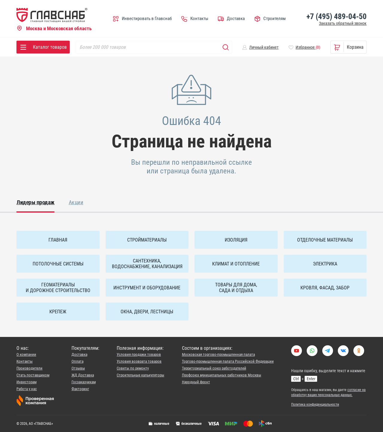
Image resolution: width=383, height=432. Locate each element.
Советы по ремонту (133, 368)
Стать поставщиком (32, 375)
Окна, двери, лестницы (147, 312)
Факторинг (80, 389)
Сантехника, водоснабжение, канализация (147, 263)
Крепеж (57, 312)
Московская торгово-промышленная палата (218, 354)
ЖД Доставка (83, 375)
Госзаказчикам (84, 382)
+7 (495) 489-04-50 (336, 16)
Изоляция (236, 240)
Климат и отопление (236, 264)
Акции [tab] (76, 202)
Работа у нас (26, 389)
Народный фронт (196, 382)
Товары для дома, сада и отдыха (236, 287)
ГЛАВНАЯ (57, 240)
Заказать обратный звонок (343, 23)
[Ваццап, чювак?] (312, 354)
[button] (260, 47)
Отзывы (78, 368)
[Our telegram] (327, 354)
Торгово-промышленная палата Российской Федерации (228, 361)
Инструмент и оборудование (146, 288)
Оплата (77, 361)
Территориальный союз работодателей (214, 368)
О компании (26, 354)
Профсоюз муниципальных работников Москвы (221, 375)
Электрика (325, 264)
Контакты (24, 361)
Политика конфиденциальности (315, 404)
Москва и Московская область (54, 28)
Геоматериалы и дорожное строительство (58, 287)
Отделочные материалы (325, 240)
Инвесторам (26, 382)
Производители (29, 368)
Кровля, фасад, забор (324, 288)
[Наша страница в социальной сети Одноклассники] (358, 354)
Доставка (79, 354)
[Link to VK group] (343, 354)
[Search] (154, 47)
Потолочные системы (58, 264)
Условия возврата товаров (139, 361)
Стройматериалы (147, 240)
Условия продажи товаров (139, 354)
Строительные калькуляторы (140, 375)
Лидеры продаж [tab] (35, 202)
